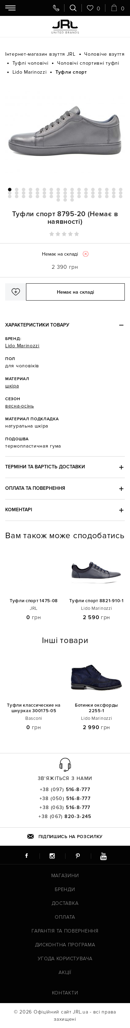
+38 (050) (65, 798)
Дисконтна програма (65, 945)
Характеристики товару (37, 325)
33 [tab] (113, 193)
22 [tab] (37, 193)
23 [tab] (44, 193)
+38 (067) (65, 816)
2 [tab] (16, 189)
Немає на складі (75, 292)
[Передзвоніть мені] (56, 8)
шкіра (12, 386)
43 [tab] (65, 196)
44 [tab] (72, 196)
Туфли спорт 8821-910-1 (96, 600)
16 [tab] (113, 189)
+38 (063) (65, 807)
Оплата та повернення (35, 488)
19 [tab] (16, 193)
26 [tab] (65, 193)
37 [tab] (23, 196)
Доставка (65, 903)
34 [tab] (120, 193)
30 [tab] (93, 193)
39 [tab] (37, 196)
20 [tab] (23, 193)
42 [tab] (58, 196)
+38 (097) (65, 789)
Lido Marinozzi (22, 346)
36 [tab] (16, 196)
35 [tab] (9, 196)
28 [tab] (79, 193)
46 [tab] (86, 196)
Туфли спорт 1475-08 (34, 600)
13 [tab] (93, 189)
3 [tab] (23, 189)
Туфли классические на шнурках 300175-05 (34, 708)
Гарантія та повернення (65, 931)
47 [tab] (93, 196)
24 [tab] (51, 193)
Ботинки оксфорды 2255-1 (96, 708)
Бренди (65, 889)
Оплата (65, 917)
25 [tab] (58, 193)
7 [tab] (51, 189)
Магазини (65, 876)
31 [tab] (100, 193)
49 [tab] (107, 196)
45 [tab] (79, 196)
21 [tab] (30, 193)
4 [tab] (30, 189)
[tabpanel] (65, 131)
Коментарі (18, 510)
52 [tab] (58, 200)
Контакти (65, 993)
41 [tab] (51, 196)
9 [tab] (65, 189)
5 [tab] (37, 189)
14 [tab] (100, 189)
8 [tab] (58, 189)
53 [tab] (65, 200)
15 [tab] (107, 189)
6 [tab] (44, 189)
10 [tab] (72, 189)
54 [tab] (72, 200)
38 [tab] (30, 196)
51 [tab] (120, 196)
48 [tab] (100, 196)
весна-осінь (19, 406)
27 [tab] (72, 193)
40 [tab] (44, 196)
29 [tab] (86, 193)
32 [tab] (107, 193)
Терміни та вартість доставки (45, 467)
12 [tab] (86, 189)
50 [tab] (113, 196)
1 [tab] (9, 189)
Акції (65, 972)
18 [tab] (9, 193)
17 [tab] (120, 189)
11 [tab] (79, 189)
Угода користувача (65, 959)
